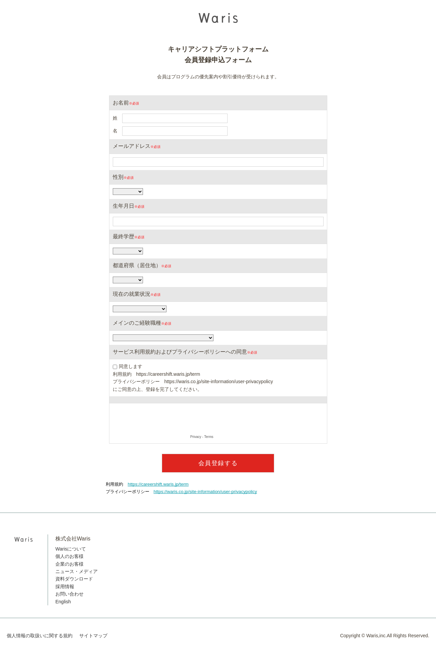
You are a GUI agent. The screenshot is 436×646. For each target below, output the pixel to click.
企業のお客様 (69, 564)
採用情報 (64, 586)
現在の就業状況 (131, 294)
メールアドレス (131, 146)
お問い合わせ (69, 594)
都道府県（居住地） (137, 265)
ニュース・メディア (76, 571)
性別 (118, 177)
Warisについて (70, 549)
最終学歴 (123, 236)
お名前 (121, 103)
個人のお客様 (69, 556)
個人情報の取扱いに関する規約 (39, 635)
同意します (130, 366)
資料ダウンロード (74, 578)
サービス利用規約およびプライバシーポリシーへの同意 (180, 352)
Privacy (195, 437)
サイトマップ (93, 635)
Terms (208, 437)
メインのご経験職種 (137, 323)
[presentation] (164, 420)
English (63, 601)
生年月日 (123, 206)
